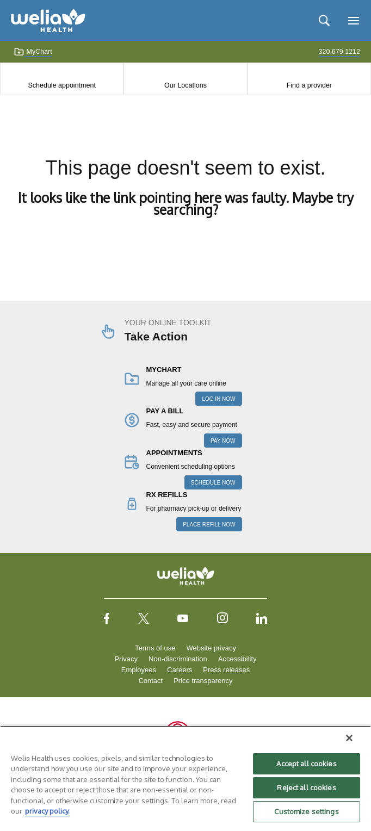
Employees (138, 670)
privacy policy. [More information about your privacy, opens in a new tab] (47, 811)
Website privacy (211, 648)
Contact (150, 681)
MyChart (33, 51)
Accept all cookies (306, 763)
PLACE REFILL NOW (209, 525)
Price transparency (203, 681)
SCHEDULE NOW (213, 483)
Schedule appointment (61, 85)
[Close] (349, 738)
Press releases (226, 670)
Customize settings (306, 811)
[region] (185, 778)
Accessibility (237, 659)
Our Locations (185, 85)
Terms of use (155, 648)
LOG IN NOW (218, 399)
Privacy (126, 659)
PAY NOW (223, 441)
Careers (179, 670)
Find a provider (309, 85)
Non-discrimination (178, 659)
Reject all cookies (306, 787)
